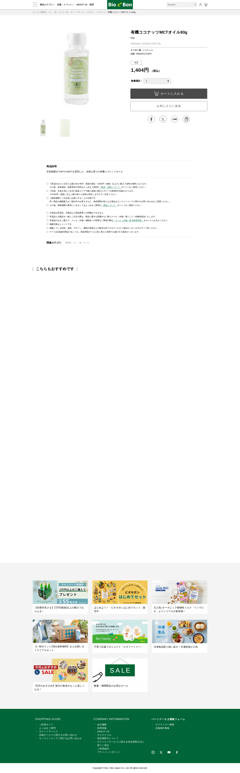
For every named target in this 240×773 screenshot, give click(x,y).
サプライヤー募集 (164, 724)
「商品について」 (109, 205)
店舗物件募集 (162, 728)
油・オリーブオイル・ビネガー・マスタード (86, 12)
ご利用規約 (103, 748)
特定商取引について (107, 738)
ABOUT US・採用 (85, 4)
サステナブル (104, 735)
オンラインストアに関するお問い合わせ (60, 738)
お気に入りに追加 (169, 105)
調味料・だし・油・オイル (52, 12)
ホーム (36, 12)
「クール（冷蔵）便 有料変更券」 (128, 220)
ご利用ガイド (46, 724)
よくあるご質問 (47, 728)
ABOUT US (103, 731)
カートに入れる (169, 94)
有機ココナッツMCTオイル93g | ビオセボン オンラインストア (120, 4)
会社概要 (102, 724)
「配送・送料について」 (110, 187)
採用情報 (102, 728)
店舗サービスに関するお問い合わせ (58, 735)
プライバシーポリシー (109, 752)
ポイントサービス (48, 731)
